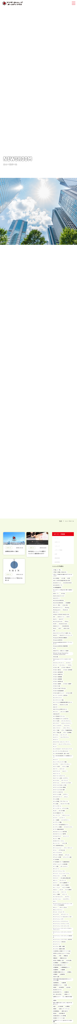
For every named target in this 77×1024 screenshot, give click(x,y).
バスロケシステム (68, 827)
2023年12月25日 (68, 582)
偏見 (54, 1006)
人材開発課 (56, 962)
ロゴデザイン (66, 899)
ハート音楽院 (56, 820)
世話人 (55, 955)
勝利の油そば (65, 1011)
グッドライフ (56, 723)
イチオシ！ (69, 662)
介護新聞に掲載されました (59, 972)
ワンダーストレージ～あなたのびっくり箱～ (63, 916)
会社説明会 (61, 987)
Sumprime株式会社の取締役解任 (61, 646)
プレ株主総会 (56, 859)
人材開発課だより (65, 962)
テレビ (66, 796)
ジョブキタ (56, 764)
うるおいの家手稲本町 (58, 672)
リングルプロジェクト (58, 896)
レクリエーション (57, 899)
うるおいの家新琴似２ (58, 674)
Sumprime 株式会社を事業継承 (60, 637)
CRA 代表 (65, 605)
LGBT (55, 623)
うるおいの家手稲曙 (68, 669)
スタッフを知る (57, 766)
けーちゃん (56, 734)
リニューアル (56, 892)
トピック (57, 546)
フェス (55, 850)
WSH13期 (56, 656)
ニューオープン (57, 815)
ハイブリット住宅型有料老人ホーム (61, 824)
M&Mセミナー (57, 626)
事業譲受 (55, 958)
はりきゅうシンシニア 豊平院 (60, 833)
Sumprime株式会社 (58, 640)
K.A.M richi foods (58, 621)
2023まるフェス (57, 582)
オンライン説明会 (65, 711)
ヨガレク (55, 889)
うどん (70, 665)
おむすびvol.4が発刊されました (60, 709)
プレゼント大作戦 (57, 857)
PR (54, 630)
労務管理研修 (56, 1011)
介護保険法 (56, 969)
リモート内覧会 (57, 894)
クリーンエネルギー (58, 725)
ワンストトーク (65, 914)
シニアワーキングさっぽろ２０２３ (61, 751)
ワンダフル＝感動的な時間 (59, 948)
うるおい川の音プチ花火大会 (60, 688)
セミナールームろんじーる (59, 775)
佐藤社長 (67, 992)
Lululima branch (63, 623)
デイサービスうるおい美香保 (60, 787)
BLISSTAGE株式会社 (58, 602)
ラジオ (61, 889)
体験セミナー (67, 994)
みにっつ (55, 880)
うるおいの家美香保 (58, 679)
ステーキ (55, 768)
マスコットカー (57, 875)
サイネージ (56, 739)
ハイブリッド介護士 (58, 822)
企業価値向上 (56, 982)
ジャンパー (56, 759)
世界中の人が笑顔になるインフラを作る (62, 953)
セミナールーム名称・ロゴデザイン (61, 778)
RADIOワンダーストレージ (66, 635)
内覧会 (55, 1008)
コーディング (64, 734)
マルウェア (56, 878)
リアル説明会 (68, 889)
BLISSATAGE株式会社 (59, 600)
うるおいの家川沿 (57, 669)
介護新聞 (63, 969)
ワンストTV (56, 914)
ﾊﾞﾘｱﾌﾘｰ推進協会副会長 (59, 829)
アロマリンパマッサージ (59, 662)
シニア (55, 746)
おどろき (55, 704)
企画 (66, 985)
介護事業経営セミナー (65, 967)
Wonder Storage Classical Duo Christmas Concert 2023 (60, 653)
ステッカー (62, 768)
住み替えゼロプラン (58, 989)
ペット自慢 (56, 866)
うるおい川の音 (57, 686)
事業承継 (66, 955)
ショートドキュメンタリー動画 (60, 761)
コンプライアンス (65, 737)
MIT (60, 628)
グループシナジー (57, 728)
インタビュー (63, 665)
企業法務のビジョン (58, 985)
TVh (55, 648)
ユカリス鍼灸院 (65, 885)
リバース (64, 892)
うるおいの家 (56, 667)
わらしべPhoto (63, 907)
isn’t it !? (61, 619)
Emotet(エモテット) (58, 607)
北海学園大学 (62, 1013)
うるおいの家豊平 (67, 683)
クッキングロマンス (66, 721)
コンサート (56, 737)
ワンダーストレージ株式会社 (60, 941)
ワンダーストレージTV (58, 919)
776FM (63, 593)
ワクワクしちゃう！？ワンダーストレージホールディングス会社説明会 (62, 904)
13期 (69, 578)
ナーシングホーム (57, 806)
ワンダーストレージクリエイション (61, 921)
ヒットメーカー (57, 843)
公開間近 (68, 1006)
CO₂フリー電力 (57, 605)
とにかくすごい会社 (65, 803)
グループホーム (67, 728)
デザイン (66, 794)
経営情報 (57, 562)
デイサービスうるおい (66, 782)
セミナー (65, 771)
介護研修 (69, 972)
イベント (55, 665)
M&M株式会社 (66, 626)
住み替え (69, 987)
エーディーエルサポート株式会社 (60, 695)
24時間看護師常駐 (57, 587)
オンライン (56, 711)
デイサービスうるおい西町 (59, 789)
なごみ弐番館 (62, 810)
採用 (56, 554)
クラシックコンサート (66, 723)
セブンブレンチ (57, 771)
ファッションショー (58, 847)
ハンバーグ (66, 836)
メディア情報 (58, 550)
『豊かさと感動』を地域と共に (60, 572)
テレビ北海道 (56, 799)
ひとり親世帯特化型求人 (59, 845)
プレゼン (67, 854)
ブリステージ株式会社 (58, 854)
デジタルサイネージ (58, 796)
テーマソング (65, 780)
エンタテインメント (58, 697)
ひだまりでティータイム (59, 841)
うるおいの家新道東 (58, 676)
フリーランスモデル (58, 852)
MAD (55, 628)
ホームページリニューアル (59, 871)
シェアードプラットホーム (64, 744)
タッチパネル (56, 780)
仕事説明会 (62, 974)
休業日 (55, 987)
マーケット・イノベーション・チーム (61, 873)
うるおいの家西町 (57, 683)
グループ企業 (56, 730)
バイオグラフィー (65, 820)
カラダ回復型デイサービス (59, 716)
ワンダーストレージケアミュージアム (61, 923)
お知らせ (57, 542)
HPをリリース (61, 616)
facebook (65, 609)
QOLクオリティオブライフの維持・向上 (62, 633)
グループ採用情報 (67, 732)
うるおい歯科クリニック (59, 693)
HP (54, 616)
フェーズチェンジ (68, 847)
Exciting (67, 607)
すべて (56, 538)
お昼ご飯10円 (56, 714)
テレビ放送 (56, 803)
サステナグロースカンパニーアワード (61, 741)
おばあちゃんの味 (64, 704)
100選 (63, 578)
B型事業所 (68, 602)
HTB (68, 616)
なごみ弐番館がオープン (59, 813)
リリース (65, 894)
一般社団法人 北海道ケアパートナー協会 (62, 951)
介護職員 (55, 974)
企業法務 (64, 982)
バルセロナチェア (57, 836)
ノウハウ (55, 817)
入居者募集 (60, 1006)
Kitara (66, 621)
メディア (55, 882)
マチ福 (64, 875)
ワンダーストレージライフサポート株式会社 (63, 939)
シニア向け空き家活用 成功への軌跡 (61, 753)
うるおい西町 (69, 693)
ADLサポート (57, 598)
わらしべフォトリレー (58, 909)
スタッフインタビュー (65, 764)
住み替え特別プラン (58, 992)
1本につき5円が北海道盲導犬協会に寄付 (62, 580)
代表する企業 (56, 976)
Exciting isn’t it (57, 609)
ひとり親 (65, 843)
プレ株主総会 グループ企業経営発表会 (61, 861)
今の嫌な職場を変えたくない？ (60, 965)
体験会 (55, 1000)
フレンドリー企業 (67, 857)
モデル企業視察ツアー (64, 882)
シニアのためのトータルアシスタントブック (63, 748)
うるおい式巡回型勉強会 (59, 690)
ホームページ (56, 868)
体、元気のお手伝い (58, 994)
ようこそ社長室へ (66, 887)
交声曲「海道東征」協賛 (59, 960)
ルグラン (67, 896)
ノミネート (62, 817)
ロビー (55, 901)
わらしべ (55, 907)
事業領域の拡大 (63, 958)
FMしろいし (56, 612)
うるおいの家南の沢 (66, 667)
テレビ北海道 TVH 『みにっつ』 (61, 801)
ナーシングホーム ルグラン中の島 (61, 808)
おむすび (55, 707)
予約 (60, 955)
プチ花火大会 (62, 850)
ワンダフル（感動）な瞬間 (59, 946)
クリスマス (67, 725)
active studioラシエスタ (59, 595)
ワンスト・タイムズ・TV (59, 912)
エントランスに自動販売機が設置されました (63, 702)
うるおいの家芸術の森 (58, 681)
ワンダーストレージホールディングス (61, 926)
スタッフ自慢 (66, 766)
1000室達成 (56, 578)
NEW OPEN (66, 628)
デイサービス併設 (57, 794)
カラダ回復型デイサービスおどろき (61, 718)
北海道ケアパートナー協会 (59, 1018)
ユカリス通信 (56, 885)
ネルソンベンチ (66, 815)
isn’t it (55, 619)
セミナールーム (57, 773)
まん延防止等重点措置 (65, 878)
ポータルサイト (64, 866)
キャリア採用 (56, 721)
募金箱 (55, 1013)
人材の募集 (69, 960)
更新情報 (57, 558)
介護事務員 (56, 967)
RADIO (55, 635)
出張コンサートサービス (64, 1008)
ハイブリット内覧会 (58, 827)
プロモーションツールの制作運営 (60, 864)
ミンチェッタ (63, 880)
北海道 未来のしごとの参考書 (60, 1015)
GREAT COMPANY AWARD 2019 (61, 614)
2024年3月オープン (58, 585)
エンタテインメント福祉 (59, 700)
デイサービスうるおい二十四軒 (60, 785)
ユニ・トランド (57, 887)
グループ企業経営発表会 (67, 730)
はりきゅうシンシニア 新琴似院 (60, 831)
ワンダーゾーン (57, 944)
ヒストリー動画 (57, 838)
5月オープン (56, 593)
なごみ (55, 810)
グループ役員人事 (57, 732)
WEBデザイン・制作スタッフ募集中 (61, 650)
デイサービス (56, 782)
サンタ (55, 744)
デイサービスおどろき (58, 792)
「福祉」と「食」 (57, 569)
